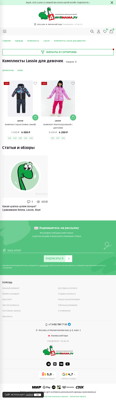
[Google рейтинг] (69, 376)
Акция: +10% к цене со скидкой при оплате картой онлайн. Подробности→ (58, 2)
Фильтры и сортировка (59, 52)
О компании (64, 310)
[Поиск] (92, 31)
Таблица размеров (67, 305)
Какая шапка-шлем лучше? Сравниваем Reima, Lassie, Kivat (21, 208)
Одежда (20, 41)
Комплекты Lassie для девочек (70, 41)
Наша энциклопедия (69, 299)
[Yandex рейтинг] (47, 376)
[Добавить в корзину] (35, 117)
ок (37, 395)
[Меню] (4, 31)
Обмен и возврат (10, 294)
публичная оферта (78, 396)
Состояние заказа (11, 310)
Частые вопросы (10, 305)
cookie (29, 394)
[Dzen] (54, 364)
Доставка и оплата (67, 288)
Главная (8, 41)
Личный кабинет (10, 288)
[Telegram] (69, 324)
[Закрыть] (112, 2)
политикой (44, 265)
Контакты (7, 316)
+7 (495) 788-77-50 (57, 324)
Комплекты (34, 41)
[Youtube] (67, 364)
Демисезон (8, 70)
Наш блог (7, 299)
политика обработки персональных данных (49, 396)
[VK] (61, 364)
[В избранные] (35, 83)
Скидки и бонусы (67, 294)
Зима (20, 70)
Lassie (48, 41)
